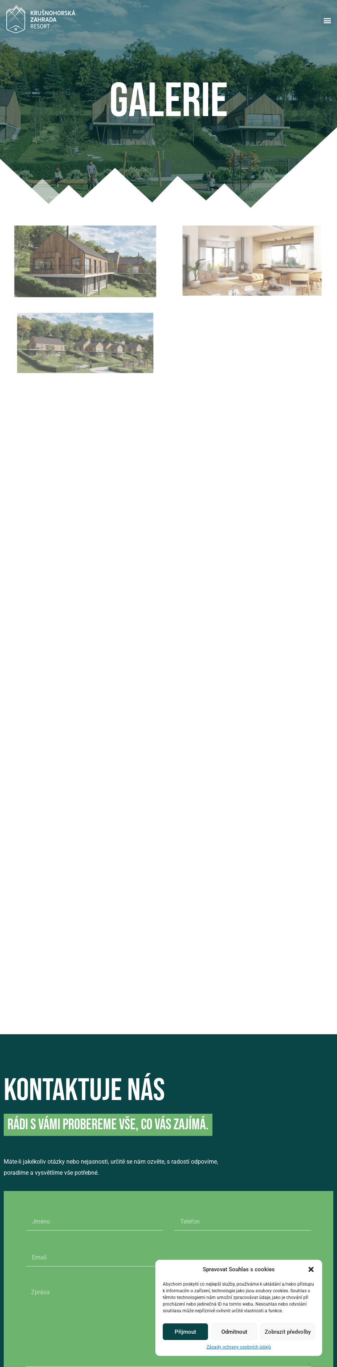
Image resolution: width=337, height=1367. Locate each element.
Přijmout (185, 1332)
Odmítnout (234, 1332)
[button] (311, 1269)
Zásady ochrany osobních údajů (239, 1347)
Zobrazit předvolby (288, 1332)
